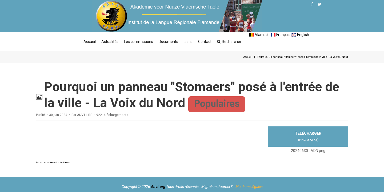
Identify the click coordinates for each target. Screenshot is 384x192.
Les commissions (138, 41)
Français (280, 35)
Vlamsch (259, 35)
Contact (204, 41)
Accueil (89, 41)
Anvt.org (158, 187)
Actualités (109, 41)
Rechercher (229, 41)
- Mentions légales (248, 187)
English (300, 35)
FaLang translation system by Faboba (53, 162)
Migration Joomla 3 (217, 187)
